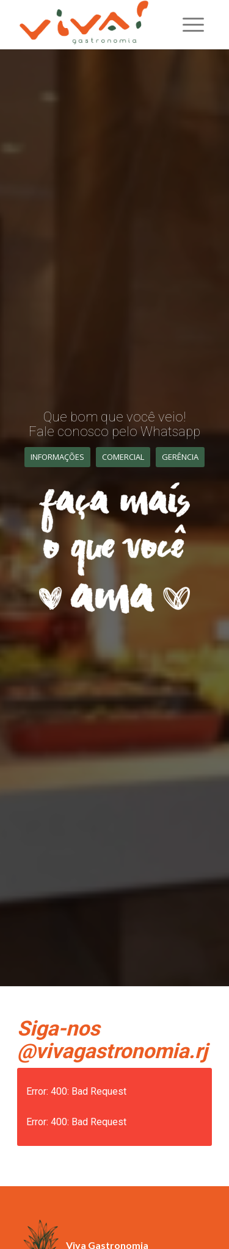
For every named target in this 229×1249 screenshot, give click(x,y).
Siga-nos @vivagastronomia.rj (112, 1039)
